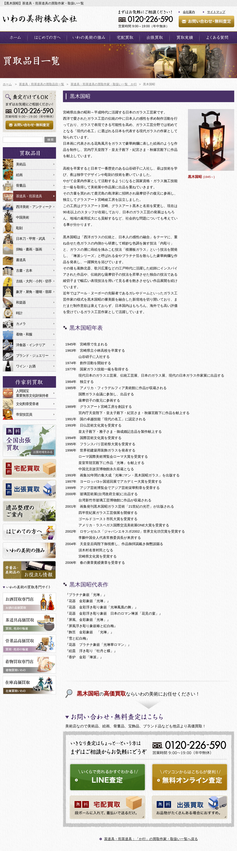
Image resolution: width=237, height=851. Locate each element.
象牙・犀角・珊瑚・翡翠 (34, 292)
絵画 (19, 175)
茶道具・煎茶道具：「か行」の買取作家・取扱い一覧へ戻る (151, 839)
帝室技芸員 (24, 414)
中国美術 (22, 217)
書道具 (21, 260)
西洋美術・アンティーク (34, 207)
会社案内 (189, 12)
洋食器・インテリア (30, 345)
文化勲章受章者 (27, 404)
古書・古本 (24, 270)
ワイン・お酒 (25, 366)
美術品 (21, 164)
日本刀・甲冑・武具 (30, 239)
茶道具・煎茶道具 (29, 196)
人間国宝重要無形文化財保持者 (32, 393)
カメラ (21, 324)
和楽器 (21, 302)
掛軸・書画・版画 (29, 249)
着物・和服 (24, 334)
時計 (19, 313)
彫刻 (19, 228)
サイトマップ (216, 12)
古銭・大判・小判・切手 (34, 281)
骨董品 (21, 185)
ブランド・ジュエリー (32, 355)
